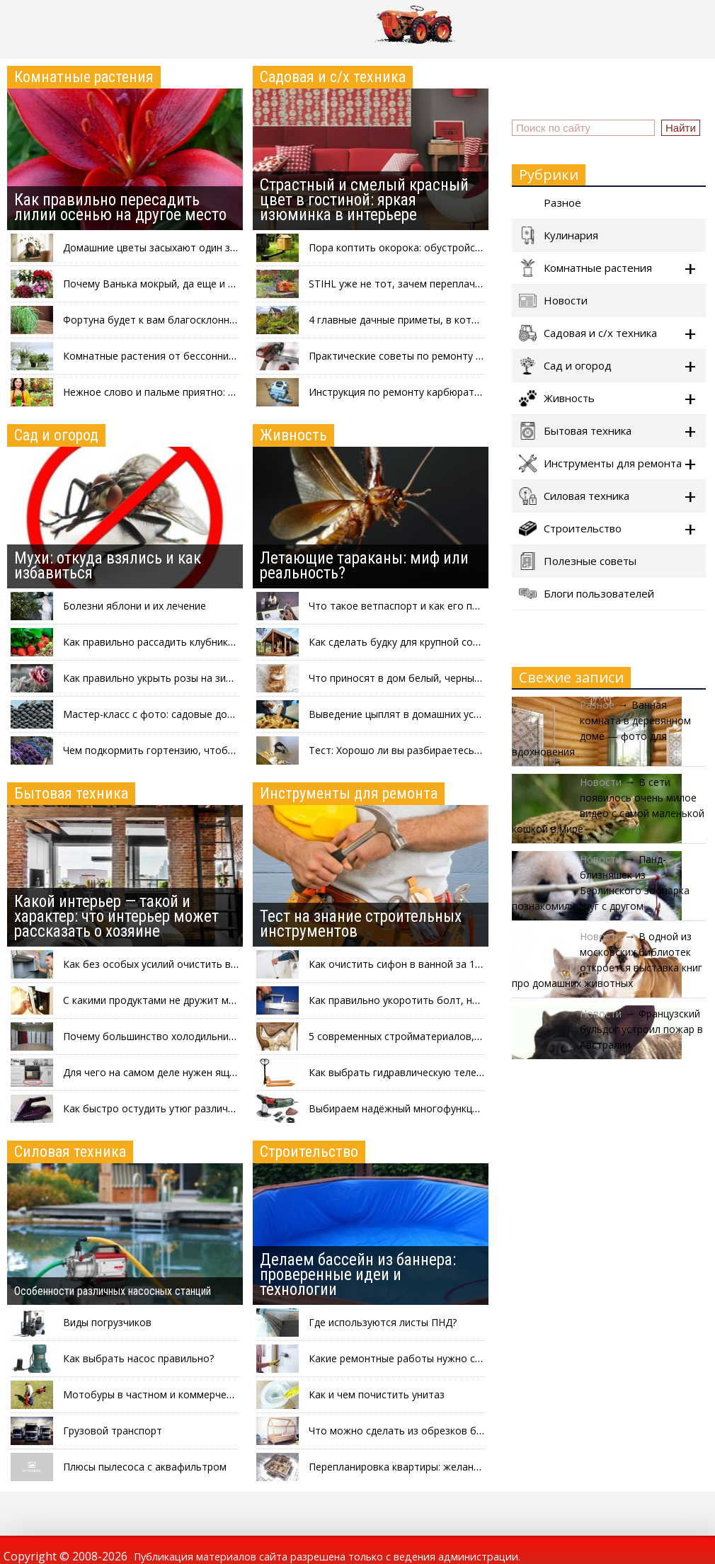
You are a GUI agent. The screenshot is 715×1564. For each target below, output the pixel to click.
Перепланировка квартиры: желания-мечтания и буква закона (459, 1466)
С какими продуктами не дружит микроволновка (180, 1000)
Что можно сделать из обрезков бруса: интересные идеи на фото (469, 1430)
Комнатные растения (84, 77)
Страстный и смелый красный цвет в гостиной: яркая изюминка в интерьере (364, 200)
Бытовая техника (71, 793)
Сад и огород (56, 435)
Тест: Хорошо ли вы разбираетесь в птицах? (416, 750)
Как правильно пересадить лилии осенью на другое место (120, 207)
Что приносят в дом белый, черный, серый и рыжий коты (447, 678)
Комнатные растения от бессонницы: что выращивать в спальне (220, 356)
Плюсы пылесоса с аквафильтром (145, 1466)
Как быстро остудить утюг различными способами (186, 1108)
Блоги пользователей (586, 594)
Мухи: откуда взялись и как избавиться (107, 566)
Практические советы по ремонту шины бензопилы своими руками (471, 356)
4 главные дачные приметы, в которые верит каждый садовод (459, 319)
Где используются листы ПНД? (383, 1322)
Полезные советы (577, 561)
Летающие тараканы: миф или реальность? (364, 566)
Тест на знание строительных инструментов (361, 924)
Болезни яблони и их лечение (134, 605)
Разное (550, 203)
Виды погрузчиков (107, 1322)
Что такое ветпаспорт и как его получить (410, 605)
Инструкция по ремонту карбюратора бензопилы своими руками (466, 392)
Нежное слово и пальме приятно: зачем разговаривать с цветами (223, 392)
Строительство (309, 1151)
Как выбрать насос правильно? (138, 1358)
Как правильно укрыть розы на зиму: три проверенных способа (216, 678)
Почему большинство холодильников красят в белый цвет (205, 1036)
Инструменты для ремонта (348, 793)
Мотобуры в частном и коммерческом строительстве (194, 1394)
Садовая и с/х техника (333, 77)
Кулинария (558, 235)
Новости (553, 300)
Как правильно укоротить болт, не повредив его (427, 1000)
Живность (293, 435)
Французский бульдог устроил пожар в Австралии (641, 1029)
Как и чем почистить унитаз (377, 1394)
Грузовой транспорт (112, 1430)
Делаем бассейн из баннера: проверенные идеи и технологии (358, 1274)
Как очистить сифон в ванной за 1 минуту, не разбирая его (452, 964)
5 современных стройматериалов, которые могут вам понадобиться (476, 1036)
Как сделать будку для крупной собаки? (404, 642)
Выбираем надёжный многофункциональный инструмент (447, 1108)
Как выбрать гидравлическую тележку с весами (424, 1072)
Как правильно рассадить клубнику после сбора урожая (199, 642)
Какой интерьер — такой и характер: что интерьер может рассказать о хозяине (116, 916)
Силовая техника (70, 1151)
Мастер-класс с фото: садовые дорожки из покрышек (192, 714)
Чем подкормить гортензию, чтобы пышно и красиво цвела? (209, 750)
